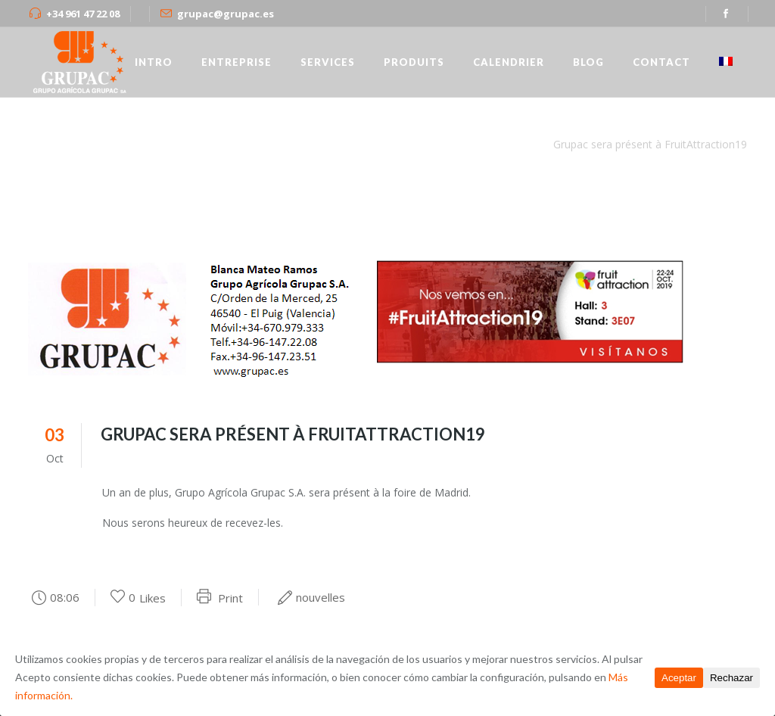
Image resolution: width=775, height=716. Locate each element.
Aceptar (678, 677)
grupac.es (461, 144)
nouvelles (518, 144)
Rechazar (731, 677)
